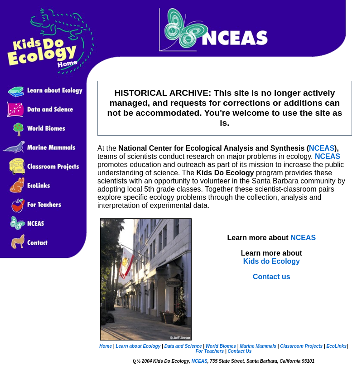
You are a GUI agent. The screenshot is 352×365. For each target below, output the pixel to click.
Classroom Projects (301, 346)
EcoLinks (336, 346)
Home (105, 346)
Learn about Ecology (138, 346)
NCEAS (321, 148)
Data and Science (183, 346)
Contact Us (239, 351)
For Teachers (210, 351)
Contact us (271, 277)
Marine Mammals (258, 346)
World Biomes (220, 346)
